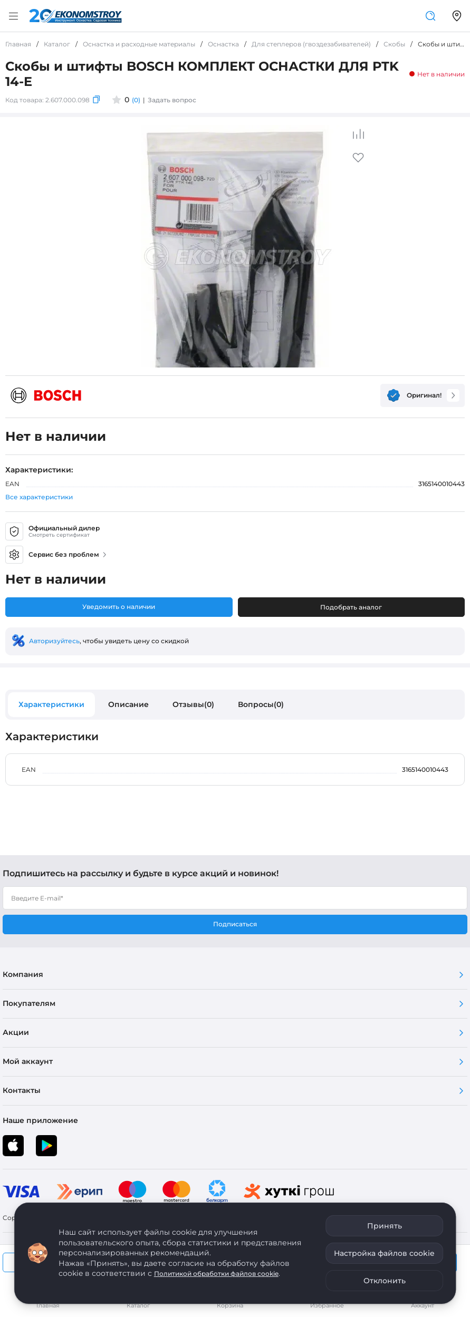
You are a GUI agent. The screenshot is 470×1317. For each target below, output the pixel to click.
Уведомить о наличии (118, 607)
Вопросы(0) (261, 704)
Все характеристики (39, 497)
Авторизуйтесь (54, 641)
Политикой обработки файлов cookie (216, 1273)
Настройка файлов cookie (384, 1253)
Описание (128, 704)
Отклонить (384, 1280)
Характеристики (51, 704)
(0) (136, 100)
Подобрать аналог (351, 607)
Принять (384, 1226)
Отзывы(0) (193, 704)
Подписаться (235, 924)
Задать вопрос (172, 100)
